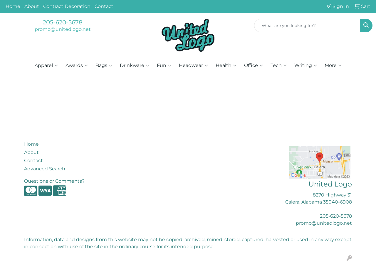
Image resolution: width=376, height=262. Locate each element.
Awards (77, 65)
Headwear (193, 65)
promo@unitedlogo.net (63, 29)
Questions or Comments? (54, 181)
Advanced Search (44, 169)
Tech (279, 65)
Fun (164, 65)
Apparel (46, 65)
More (333, 65)
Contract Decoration (66, 6)
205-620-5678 (63, 22)
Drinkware (134, 65)
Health (226, 65)
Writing (305, 65)
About (31, 6)
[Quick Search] (307, 25)
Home (13, 6)
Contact (104, 6)
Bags (103, 65)
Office (253, 65)
